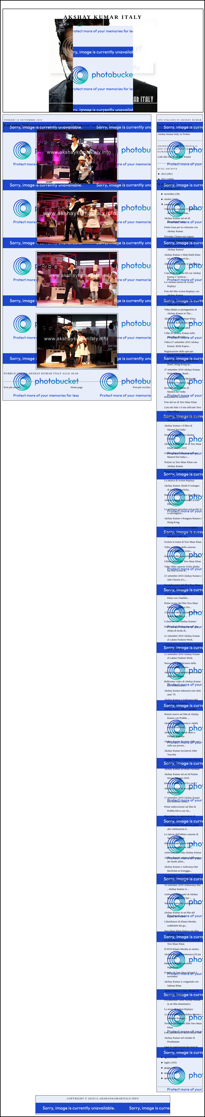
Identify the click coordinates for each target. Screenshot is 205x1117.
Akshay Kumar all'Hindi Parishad (181, 768)
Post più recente (12, 387)
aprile (167, 1078)
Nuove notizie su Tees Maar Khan (182, 494)
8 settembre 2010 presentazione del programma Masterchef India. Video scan (60, 125)
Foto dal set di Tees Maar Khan (180, 402)
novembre (169, 193)
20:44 (74, 373)
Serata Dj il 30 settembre (177, 327)
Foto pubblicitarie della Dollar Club (182, 1032)
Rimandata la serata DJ (176, 396)
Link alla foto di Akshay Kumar (174, 156)
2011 (163, 179)
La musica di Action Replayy (179, 480)
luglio (167, 1062)
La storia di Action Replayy (178, 1009)
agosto (167, 1057)
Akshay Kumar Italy (103, 17)
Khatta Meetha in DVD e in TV (180, 783)
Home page (77, 387)
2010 (163, 184)
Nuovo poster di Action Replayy (181, 527)
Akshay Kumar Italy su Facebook (175, 129)
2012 (163, 173)
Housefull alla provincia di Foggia (182, 556)
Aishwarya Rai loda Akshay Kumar (182, 852)
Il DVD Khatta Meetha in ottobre (181, 949)
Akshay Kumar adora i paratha (180, 708)
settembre (169, 204)
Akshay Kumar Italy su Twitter (174, 134)
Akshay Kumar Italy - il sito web (175, 124)
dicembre (169, 188)
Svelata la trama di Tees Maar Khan (182, 541)
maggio (168, 1072)
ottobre (168, 199)
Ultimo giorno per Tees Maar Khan (182, 561)
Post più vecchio (141, 387)
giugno (167, 1067)
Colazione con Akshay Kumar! (180, 621)
